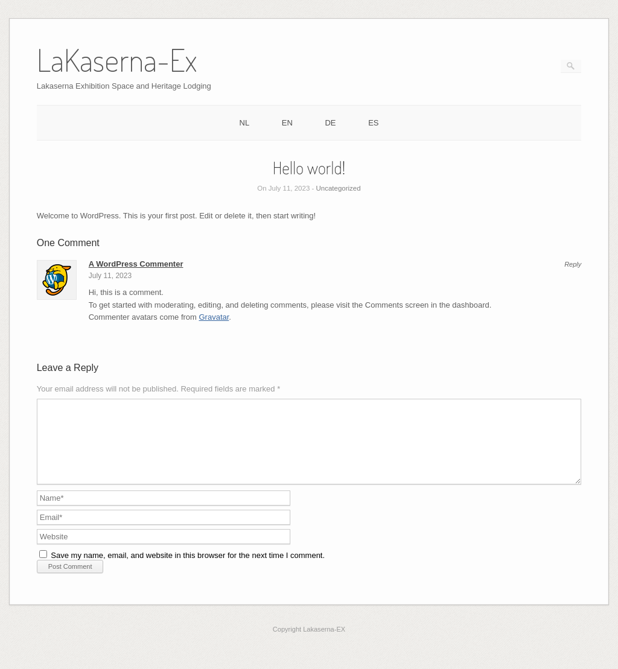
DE (330, 122)
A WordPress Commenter (136, 263)
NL (245, 122)
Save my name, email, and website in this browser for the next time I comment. (188, 569)
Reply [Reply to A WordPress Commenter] (572, 264)
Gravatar (214, 317)
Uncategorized (338, 188)
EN (287, 122)
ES (373, 122)
